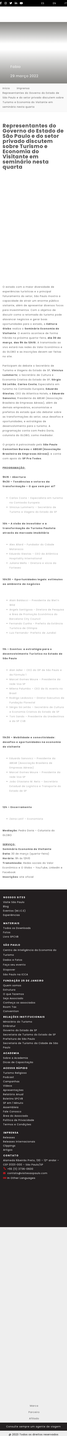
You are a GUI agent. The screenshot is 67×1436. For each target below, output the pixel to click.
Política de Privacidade (18, 1120)
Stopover (9, 969)
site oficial (26, 877)
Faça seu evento (14, 964)
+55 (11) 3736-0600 (20, 1169)
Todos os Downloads (17, 928)
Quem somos (12, 985)
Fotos (6, 932)
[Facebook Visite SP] (1, 3)
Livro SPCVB (11, 936)
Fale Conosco (12, 1111)
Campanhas (11, 1081)
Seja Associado (13, 998)
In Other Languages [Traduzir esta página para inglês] (21, 1178)
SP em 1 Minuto (13, 1103)
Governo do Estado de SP (20, 1030)
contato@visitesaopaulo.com (27, 1173)
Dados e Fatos (12, 960)
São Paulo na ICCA (15, 974)
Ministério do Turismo (17, 1021)
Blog (6, 906)
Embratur (9, 1026)
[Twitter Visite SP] (10, 3)
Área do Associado (15, 1116)
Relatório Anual (13, 1094)
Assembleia (11, 1107)
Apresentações (13, 1090)
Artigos (8, 1150)
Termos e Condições (17, 1124)
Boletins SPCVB (13, 1098)
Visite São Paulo (14, 902)
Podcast (8, 1077)
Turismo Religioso (15, 1073)
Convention (11, 1011)
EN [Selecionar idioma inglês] (52, 3)
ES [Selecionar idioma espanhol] (41, 3)
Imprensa (23, 88)
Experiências (11, 915)
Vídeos (7, 1085)
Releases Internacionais (19, 1141)
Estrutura (9, 989)
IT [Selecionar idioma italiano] (64, 3)
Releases (9, 1137)
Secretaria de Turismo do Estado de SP (29, 1034)
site (9, 356)
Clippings (9, 1145)
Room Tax (9, 1007)
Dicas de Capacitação (18, 1062)
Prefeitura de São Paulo (19, 1039)
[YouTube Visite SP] (21, 3)
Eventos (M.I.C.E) (14, 910)
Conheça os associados (19, 1002)
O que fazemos (13, 994)
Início (6, 88)
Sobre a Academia (15, 1058)
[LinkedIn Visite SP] (16, 3)
